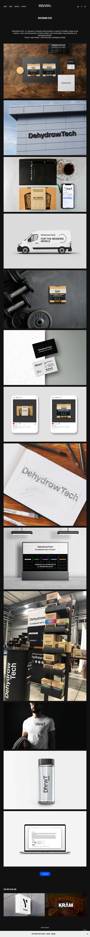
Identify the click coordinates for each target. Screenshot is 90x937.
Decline (53, 934)
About (5, 6)
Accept (48, 934)
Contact (23, 6)
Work (10, 6)
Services (16, 6)
